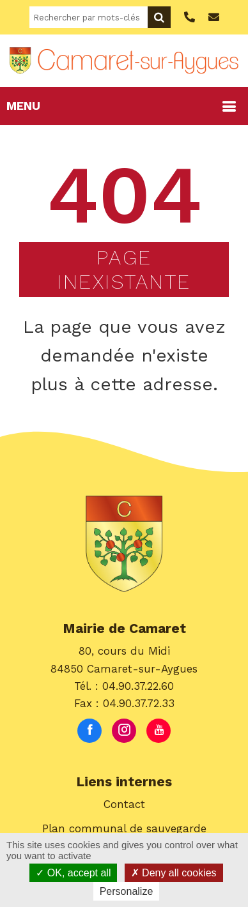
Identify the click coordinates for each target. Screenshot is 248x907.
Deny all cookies (174, 872)
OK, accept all (73, 872)
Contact (124, 804)
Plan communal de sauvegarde (124, 828)
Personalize (126, 891)
